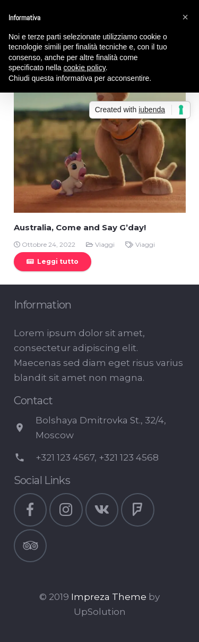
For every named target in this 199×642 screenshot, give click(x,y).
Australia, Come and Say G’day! (80, 227)
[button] (185, 17)
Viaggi (105, 244)
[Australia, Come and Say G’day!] (100, 126)
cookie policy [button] (85, 67)
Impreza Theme (108, 596)
